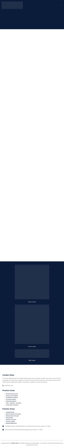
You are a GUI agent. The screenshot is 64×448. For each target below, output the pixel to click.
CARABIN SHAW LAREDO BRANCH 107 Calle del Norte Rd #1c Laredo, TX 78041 (28, 426)
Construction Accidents (12, 405)
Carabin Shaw (14, 443)
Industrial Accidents (11, 401)
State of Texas (32, 302)
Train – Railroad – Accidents (13, 403)
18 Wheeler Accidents (12, 397)
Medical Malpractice (11, 423)
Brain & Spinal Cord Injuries (13, 414)
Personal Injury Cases (12, 393)
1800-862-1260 (9, 385)
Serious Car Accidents (12, 395)
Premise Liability (10, 421)
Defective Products (11, 419)
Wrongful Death (10, 412)
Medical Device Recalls (12, 416)
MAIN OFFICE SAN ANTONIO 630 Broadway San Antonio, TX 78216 (24, 429)
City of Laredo (32, 346)
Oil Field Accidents (11, 399)
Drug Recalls (9, 417)
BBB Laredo (32, 360)
